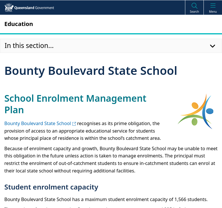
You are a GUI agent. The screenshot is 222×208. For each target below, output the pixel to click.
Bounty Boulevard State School (40, 123)
